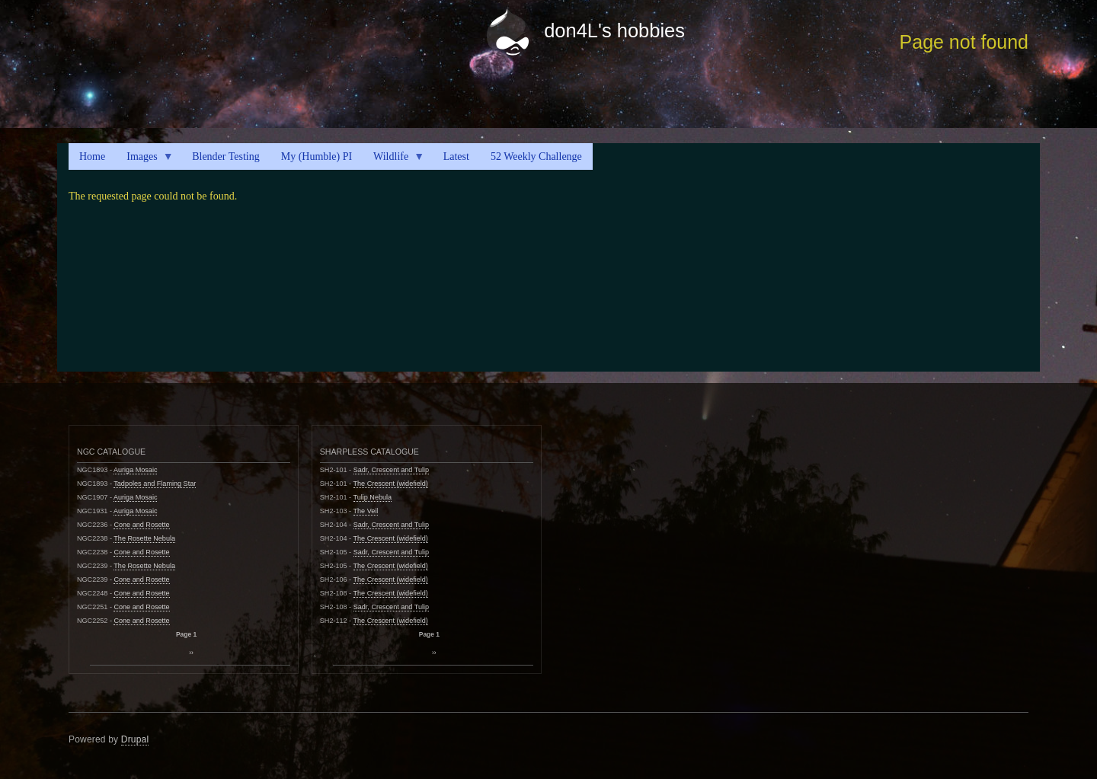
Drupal (135, 739)
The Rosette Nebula (144, 538)
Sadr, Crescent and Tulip (391, 470)
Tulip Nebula (372, 497)
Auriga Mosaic (136, 470)
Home (92, 156)
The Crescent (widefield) (390, 483)
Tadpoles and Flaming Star (155, 483)
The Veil (366, 511)
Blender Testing (226, 156)
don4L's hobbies (614, 30)
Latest (456, 156)
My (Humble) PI (316, 156)
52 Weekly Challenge (536, 156)
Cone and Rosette (141, 524)
